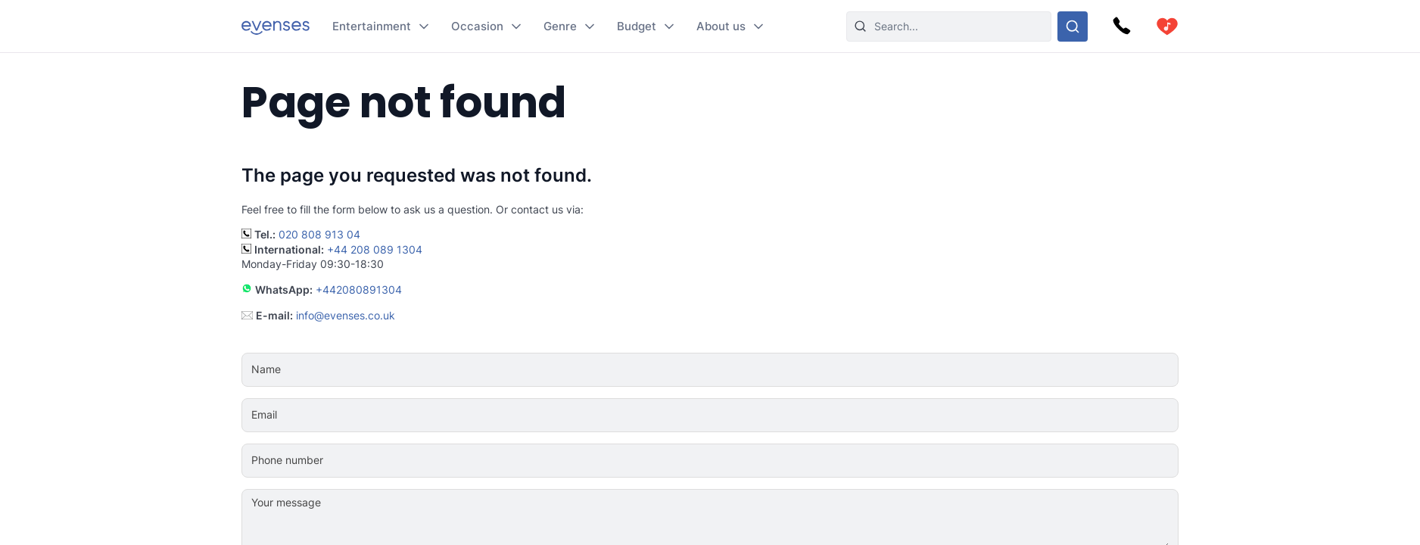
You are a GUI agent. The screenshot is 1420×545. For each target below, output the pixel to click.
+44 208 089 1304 (374, 249)
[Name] (756, 369)
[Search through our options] (1072, 26)
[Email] (756, 415)
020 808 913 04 (319, 234)
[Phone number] (756, 460)
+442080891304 (359, 289)
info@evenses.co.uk (345, 315)
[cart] (1167, 26)
